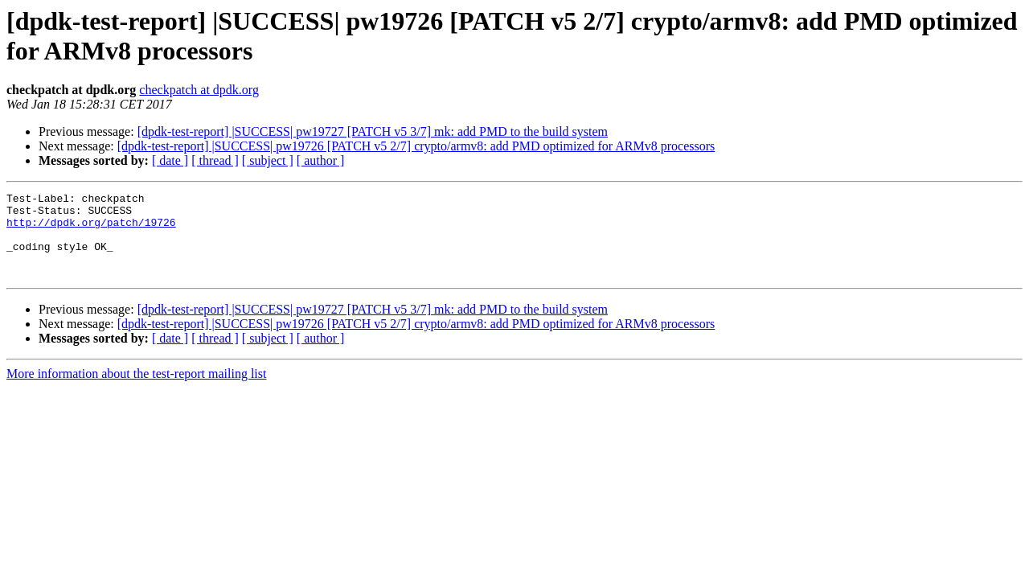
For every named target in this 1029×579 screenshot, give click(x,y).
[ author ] (321, 160)
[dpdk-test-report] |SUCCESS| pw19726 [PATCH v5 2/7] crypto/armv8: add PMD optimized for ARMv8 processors (416, 146)
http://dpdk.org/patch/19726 (91, 229)
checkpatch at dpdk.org (199, 89)
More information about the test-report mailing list (136, 390)
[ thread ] (215, 160)
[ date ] (170, 160)
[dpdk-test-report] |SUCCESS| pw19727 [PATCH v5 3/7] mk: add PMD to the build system (372, 131)
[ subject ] (267, 160)
